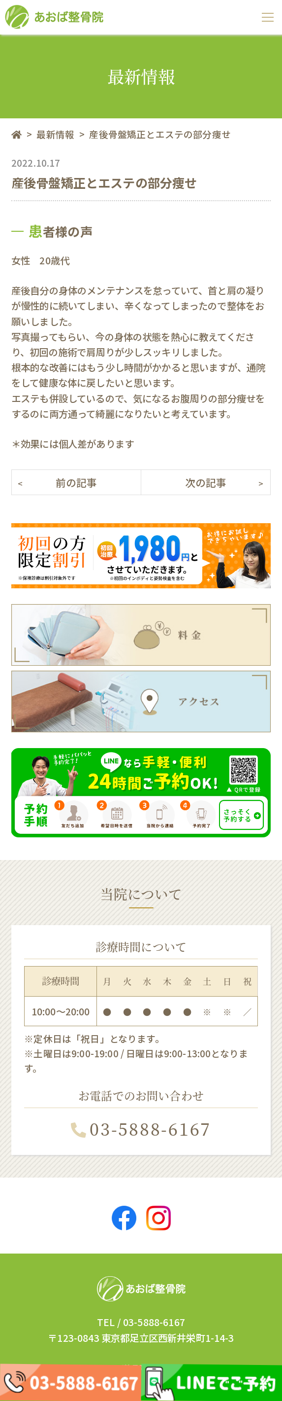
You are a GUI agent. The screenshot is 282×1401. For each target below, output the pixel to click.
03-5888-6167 (141, 1128)
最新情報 (55, 134)
